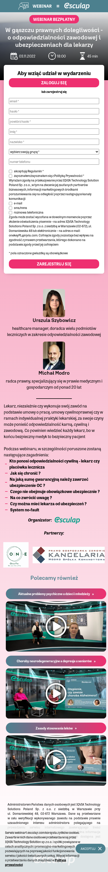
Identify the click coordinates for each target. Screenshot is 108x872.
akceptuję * (29, 171)
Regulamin (35, 171)
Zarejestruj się (54, 264)
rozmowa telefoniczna (29, 212)
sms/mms (20, 207)
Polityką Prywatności (68, 175)
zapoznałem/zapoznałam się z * (49, 175)
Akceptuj (88, 848)
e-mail (18, 203)
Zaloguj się (54, 83)
